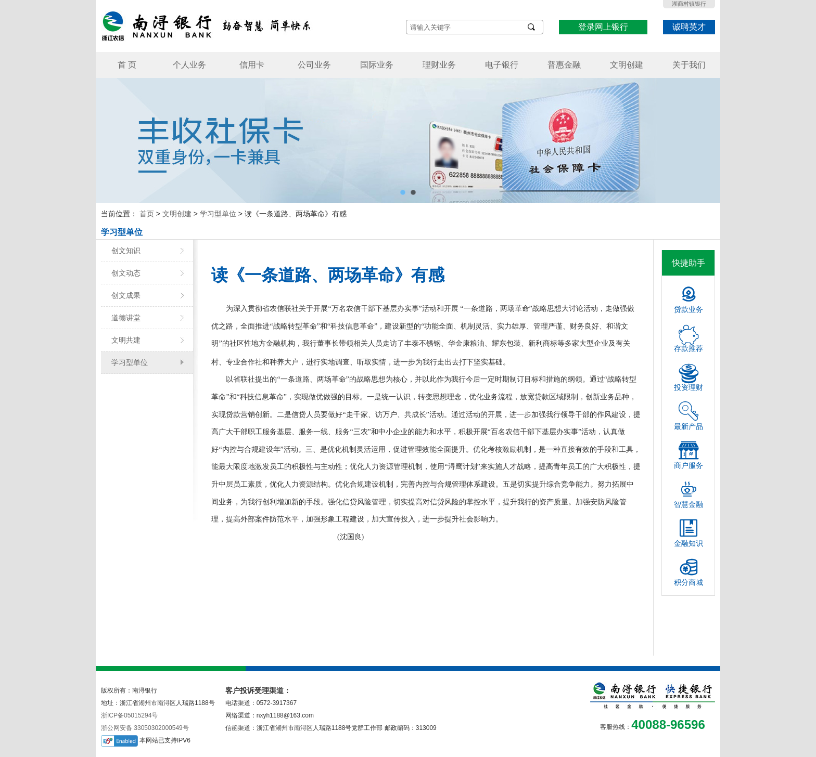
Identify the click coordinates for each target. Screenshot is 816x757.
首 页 (127, 64)
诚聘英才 (689, 26)
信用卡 (251, 64)
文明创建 (626, 64)
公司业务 (314, 64)
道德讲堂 (126, 318)
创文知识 (126, 250)
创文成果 (126, 295)
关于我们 (689, 64)
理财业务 (439, 64)
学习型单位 (218, 214)
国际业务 (376, 64)
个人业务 (189, 64)
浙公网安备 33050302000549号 (145, 728)
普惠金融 (564, 64)
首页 (146, 214)
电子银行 (501, 64)
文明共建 (126, 340)
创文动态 (126, 273)
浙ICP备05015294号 (129, 715)
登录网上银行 (603, 26)
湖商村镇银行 (689, 4)
